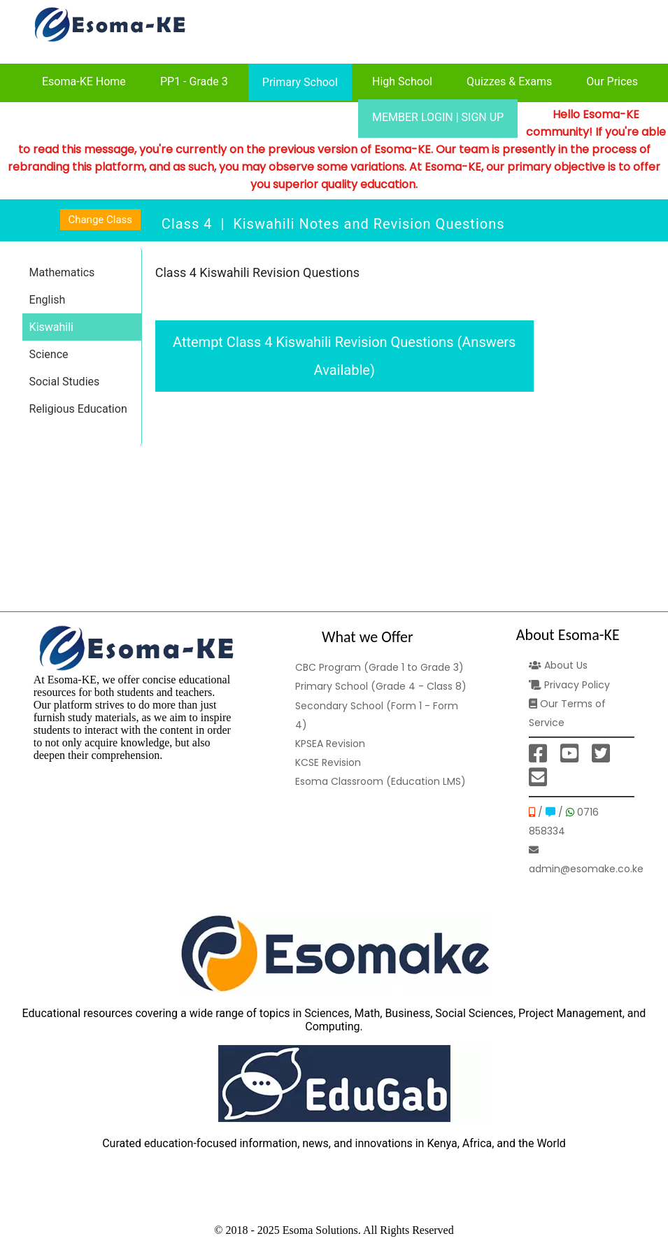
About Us (558, 665)
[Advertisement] (344, 501)
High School (402, 81)
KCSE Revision (328, 762)
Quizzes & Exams (509, 81)
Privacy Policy (569, 685)
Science (49, 354)
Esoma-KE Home (84, 81)
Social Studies (64, 381)
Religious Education (78, 409)
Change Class (100, 219)
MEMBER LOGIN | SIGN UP (438, 117)
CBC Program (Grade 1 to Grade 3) (379, 667)
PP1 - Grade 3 (194, 81)
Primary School (300, 82)
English (47, 299)
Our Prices (612, 81)
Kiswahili (51, 327)
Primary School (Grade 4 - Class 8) (381, 686)
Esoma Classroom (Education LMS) (380, 781)
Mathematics (62, 272)
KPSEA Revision (330, 744)
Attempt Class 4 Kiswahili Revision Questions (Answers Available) (344, 356)
